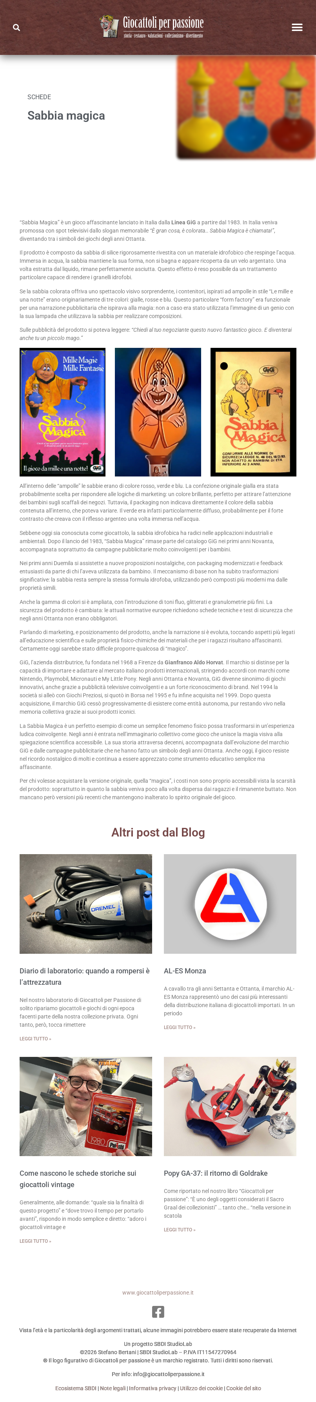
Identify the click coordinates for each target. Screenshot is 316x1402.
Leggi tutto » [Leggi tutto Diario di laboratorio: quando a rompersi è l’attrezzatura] (35, 1039)
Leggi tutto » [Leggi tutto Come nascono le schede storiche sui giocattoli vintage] (35, 1241)
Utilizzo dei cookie (201, 1388)
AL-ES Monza (185, 971)
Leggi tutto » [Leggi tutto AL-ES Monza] (180, 1027)
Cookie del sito (243, 1388)
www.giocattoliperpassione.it (158, 1292)
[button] (297, 27)
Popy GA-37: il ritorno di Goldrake (216, 1173)
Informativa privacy (152, 1388)
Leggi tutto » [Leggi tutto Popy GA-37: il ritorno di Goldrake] (180, 1230)
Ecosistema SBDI (75, 1388)
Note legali (112, 1388)
